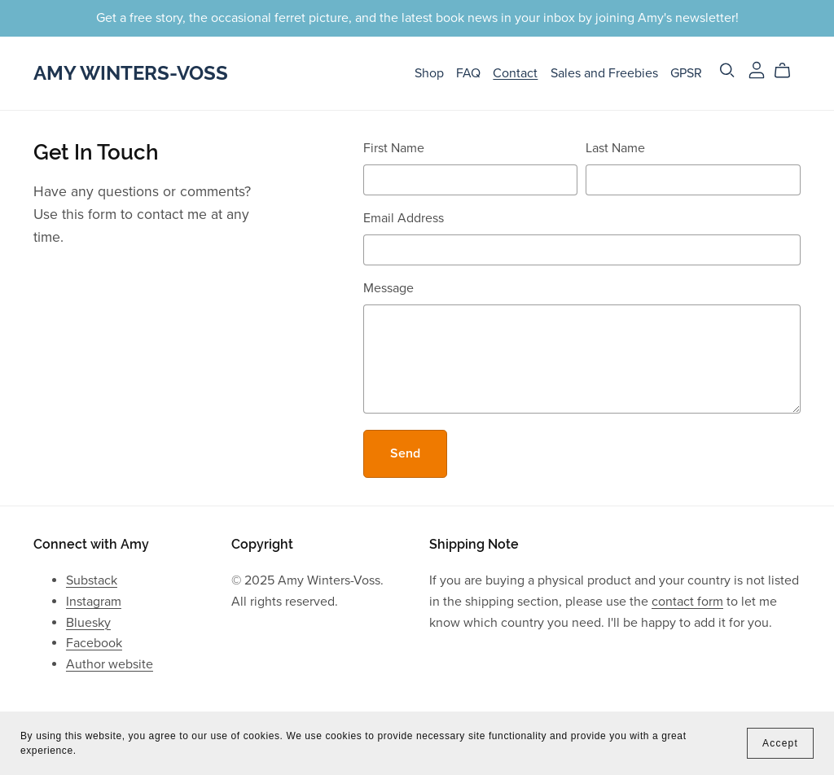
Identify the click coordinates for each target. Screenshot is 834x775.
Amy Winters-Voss (130, 73)
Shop (429, 72)
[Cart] (788, 71)
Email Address (403, 218)
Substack (91, 580)
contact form (687, 601)
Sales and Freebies (604, 72)
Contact (515, 72)
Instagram (93, 601)
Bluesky (88, 623)
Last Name (615, 148)
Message (388, 288)
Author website (109, 664)
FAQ (468, 72)
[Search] (727, 70)
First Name (393, 148)
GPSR (686, 72)
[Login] (756, 69)
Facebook (94, 643)
